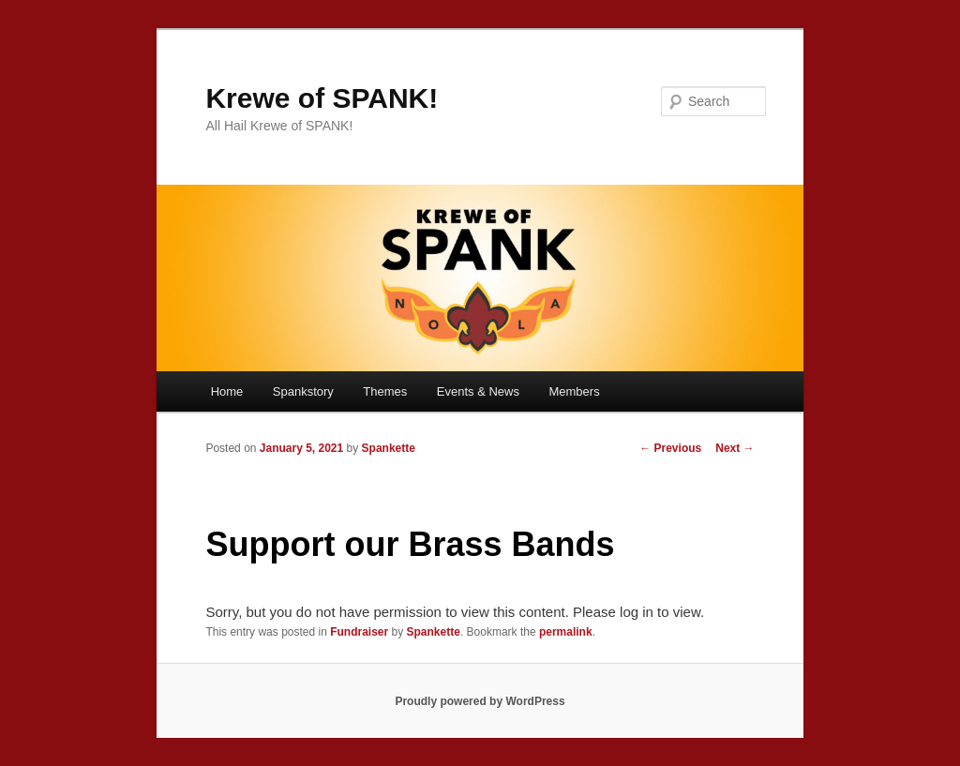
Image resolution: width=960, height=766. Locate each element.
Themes (385, 391)
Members (573, 391)
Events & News (478, 391)
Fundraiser (359, 631)
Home (227, 391)
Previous (670, 448)
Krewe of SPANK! (321, 98)
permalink (565, 631)
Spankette (388, 448)
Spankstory (303, 391)
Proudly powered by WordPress (479, 701)
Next (734, 448)
